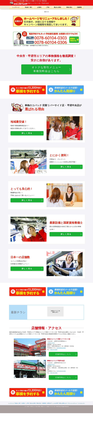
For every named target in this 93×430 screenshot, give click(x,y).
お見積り (39, 7)
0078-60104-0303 (61, 384)
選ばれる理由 (57, 7)
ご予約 (47, 7)
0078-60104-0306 (61, 407)
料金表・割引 (28, 7)
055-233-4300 (53, 409)
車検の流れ (69, 7)
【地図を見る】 (51, 379)
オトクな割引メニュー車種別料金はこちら (46, 105)
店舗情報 (79, 7)
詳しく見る (27, 169)
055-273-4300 (53, 386)
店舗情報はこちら (63, 390)
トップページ (15, 7)
